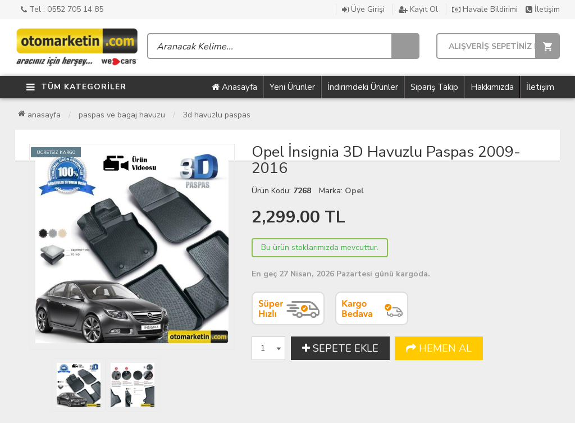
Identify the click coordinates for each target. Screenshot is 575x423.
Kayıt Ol (418, 9)
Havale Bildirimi (485, 9)
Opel (354, 190)
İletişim (543, 9)
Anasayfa (234, 87)
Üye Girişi (363, 9)
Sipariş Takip (434, 87)
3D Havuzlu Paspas (216, 115)
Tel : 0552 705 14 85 (62, 9)
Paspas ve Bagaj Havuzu (122, 115)
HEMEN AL (439, 348)
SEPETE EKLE (340, 348)
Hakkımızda (492, 87)
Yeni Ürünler (292, 87)
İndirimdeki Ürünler (362, 87)
